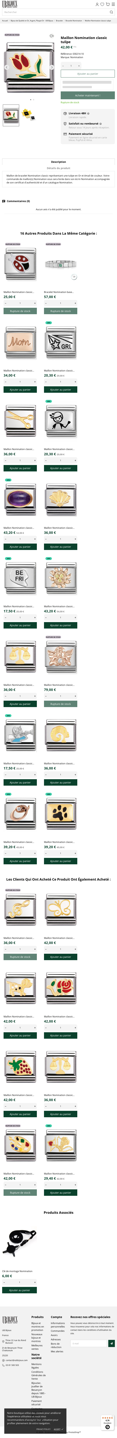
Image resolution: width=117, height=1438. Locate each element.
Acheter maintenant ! (87, 95)
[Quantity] (20, 303)
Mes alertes (57, 1351)
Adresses (56, 1339)
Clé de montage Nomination (17, 1271)
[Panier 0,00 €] (108, 4)
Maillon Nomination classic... (19, 292)
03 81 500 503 (12, 1365)
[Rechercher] (58, 12)
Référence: (66, 53)
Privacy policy (43, 1429)
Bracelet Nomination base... (59, 292)
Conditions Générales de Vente (38, 1375)
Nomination (76, 57)
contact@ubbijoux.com (17, 1360)
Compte (56, 1317)
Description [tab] (58, 162)
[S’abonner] (111, 1343)
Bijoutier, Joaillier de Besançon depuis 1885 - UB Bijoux (38, 1389)
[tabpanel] (29, 67)
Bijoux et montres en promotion (37, 1327)
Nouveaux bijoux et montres (36, 1338)
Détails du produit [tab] (58, 168)
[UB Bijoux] (15, 4)
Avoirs (54, 1335)
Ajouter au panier (87, 73)
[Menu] (112, 1416)
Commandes (58, 1330)
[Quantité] (71, 66)
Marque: (65, 57)
